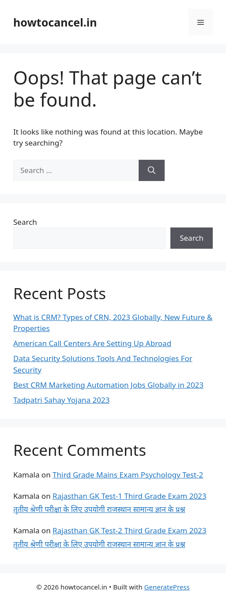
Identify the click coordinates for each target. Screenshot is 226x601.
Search (25, 222)
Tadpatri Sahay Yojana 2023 (61, 400)
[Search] (152, 170)
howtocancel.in (55, 22)
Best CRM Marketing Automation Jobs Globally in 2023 (108, 385)
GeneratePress (167, 586)
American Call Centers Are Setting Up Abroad (92, 343)
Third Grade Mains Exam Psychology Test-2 (128, 475)
